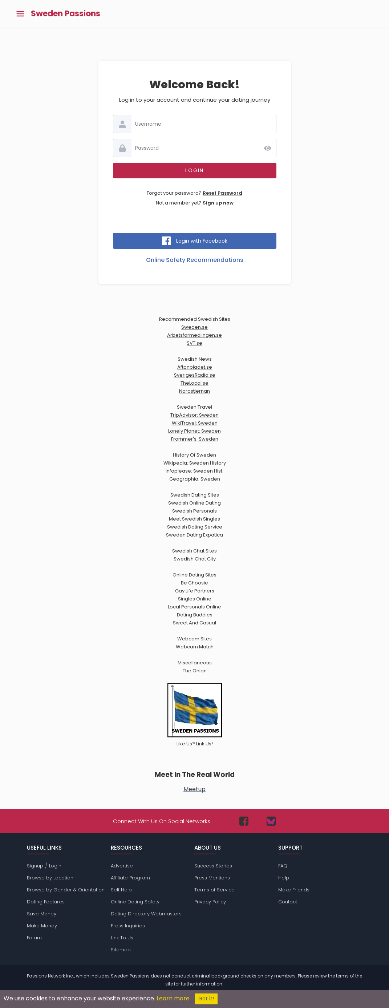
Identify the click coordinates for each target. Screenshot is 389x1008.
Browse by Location (50, 877)
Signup (35, 865)
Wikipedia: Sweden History (194, 463)
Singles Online (194, 598)
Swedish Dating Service (194, 526)
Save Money (41, 913)
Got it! (206, 998)
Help (283, 877)
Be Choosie (194, 582)
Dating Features (46, 901)
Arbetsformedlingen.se (194, 335)
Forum (34, 937)
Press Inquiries (128, 925)
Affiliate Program (130, 877)
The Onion (195, 670)
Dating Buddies (194, 614)
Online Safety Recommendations (194, 260)
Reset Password (222, 193)
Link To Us (122, 937)
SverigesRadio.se (194, 375)
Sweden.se (194, 327)
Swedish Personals (194, 510)
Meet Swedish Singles (194, 518)
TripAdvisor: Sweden (194, 415)
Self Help (121, 889)
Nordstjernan (194, 391)
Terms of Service (214, 889)
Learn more (173, 998)
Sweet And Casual (194, 622)
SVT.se (194, 343)
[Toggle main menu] (20, 14)
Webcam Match (195, 646)
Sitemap (121, 949)
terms (342, 976)
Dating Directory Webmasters (146, 913)
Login (55, 865)
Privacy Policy (210, 901)
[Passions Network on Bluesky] (271, 821)
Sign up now (218, 202)
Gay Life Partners (194, 590)
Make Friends (293, 889)
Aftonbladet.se (194, 367)
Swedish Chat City (195, 558)
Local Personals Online (194, 606)
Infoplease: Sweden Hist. (194, 470)
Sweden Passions (65, 13)
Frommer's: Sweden (194, 439)
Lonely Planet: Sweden (194, 431)
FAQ (282, 865)
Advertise (122, 865)
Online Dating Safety (135, 901)
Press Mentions (212, 877)
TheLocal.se (194, 383)
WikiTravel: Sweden (195, 423)
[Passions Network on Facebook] (243, 821)
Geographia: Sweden (194, 478)
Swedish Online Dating (194, 502)
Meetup (194, 789)
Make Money (42, 925)
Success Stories (213, 865)
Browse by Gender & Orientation (66, 889)
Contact (287, 901)
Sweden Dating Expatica (194, 534)
